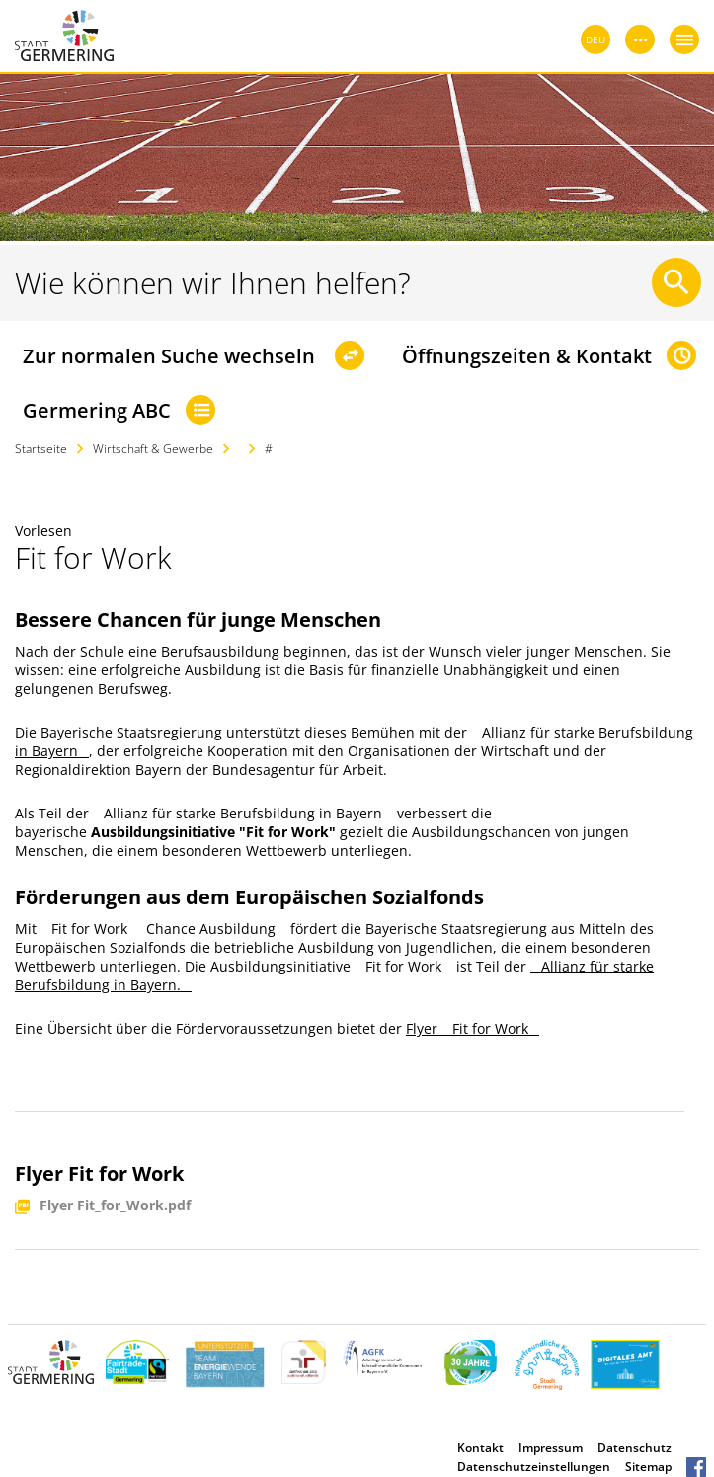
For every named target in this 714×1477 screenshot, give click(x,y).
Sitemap (648, 1466)
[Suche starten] (676, 282)
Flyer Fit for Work (99, 1173)
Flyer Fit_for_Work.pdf (115, 1206)
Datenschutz (634, 1447)
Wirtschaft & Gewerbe (153, 448)
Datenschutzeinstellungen (533, 1466)
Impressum (550, 1447)
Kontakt (480, 1447)
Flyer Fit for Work (472, 1028)
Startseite (41, 448)
